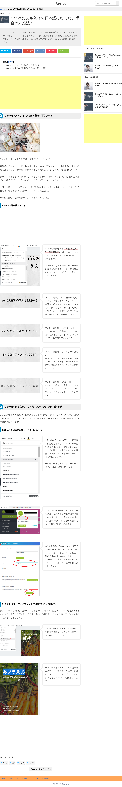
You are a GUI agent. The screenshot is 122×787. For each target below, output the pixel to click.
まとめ (20, 763)
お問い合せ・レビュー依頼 (30, 778)
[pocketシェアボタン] (51, 51)
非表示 (10, 62)
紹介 (12, 763)
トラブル (31, 763)
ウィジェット (13, 778)
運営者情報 (45, 778)
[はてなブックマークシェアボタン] (40, 51)
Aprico (61, 3)
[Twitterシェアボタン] (5, 51)
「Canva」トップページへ (40, 769)
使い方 (4, 763)
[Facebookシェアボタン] (17, 51)
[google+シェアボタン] (28, 51)
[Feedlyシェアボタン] (63, 51)
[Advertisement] (40, 92)
